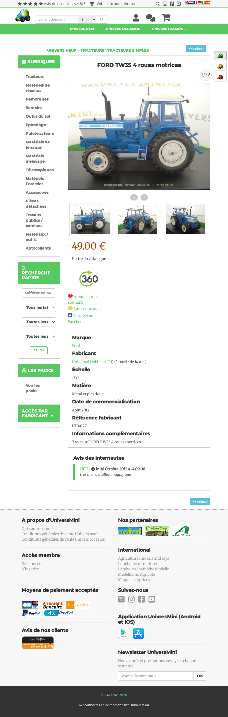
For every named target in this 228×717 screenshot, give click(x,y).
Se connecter (33, 563)
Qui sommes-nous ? (39, 528)
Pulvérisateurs (40, 133)
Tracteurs (92, 50)
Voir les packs (33, 388)
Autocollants (38, 248)
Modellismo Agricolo (136, 574)
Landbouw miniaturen (138, 563)
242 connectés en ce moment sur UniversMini (113, 705)
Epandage (36, 124)
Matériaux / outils (37, 237)
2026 (123, 695)
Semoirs (33, 107)
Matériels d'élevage (35, 159)
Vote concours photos (112, 3)
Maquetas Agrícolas (135, 579)
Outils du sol (38, 116)
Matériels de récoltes (38, 88)
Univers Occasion (125, 29)
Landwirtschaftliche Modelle (143, 569)
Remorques (37, 99)
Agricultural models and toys (143, 558)
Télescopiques (40, 170)
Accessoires (37, 192)
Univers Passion (169, 29)
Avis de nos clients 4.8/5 (64, 3)
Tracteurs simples (128, 50)
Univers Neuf (84, 29)
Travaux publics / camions (34, 220)
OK (39, 350)
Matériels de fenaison (38, 145)
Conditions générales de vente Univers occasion (63, 539)
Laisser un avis (87, 308)
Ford (76, 345)
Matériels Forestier (35, 181)
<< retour (196, 48)
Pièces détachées (36, 204)
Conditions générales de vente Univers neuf (60, 534)
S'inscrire (30, 569)
